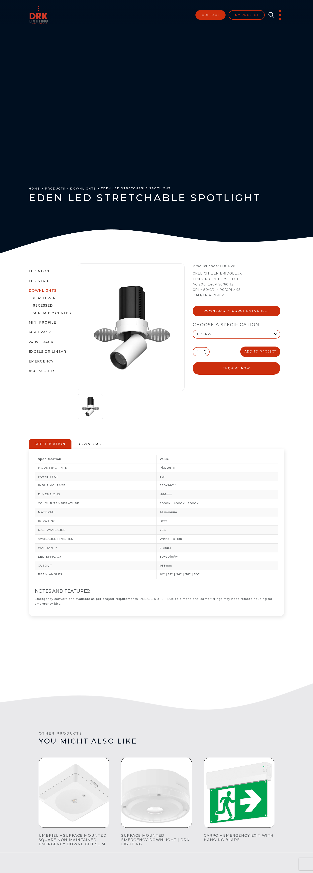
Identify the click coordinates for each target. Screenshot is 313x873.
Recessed (43, 305)
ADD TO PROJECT (260, 351)
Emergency (41, 361)
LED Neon (39, 271)
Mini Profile (42, 322)
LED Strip (39, 281)
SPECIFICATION (50, 444)
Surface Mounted (52, 313)
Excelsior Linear (47, 352)
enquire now (236, 368)
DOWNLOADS (90, 444)
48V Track (40, 332)
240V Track (41, 342)
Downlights (42, 290)
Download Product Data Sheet (236, 311)
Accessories (42, 371)
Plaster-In (44, 298)
